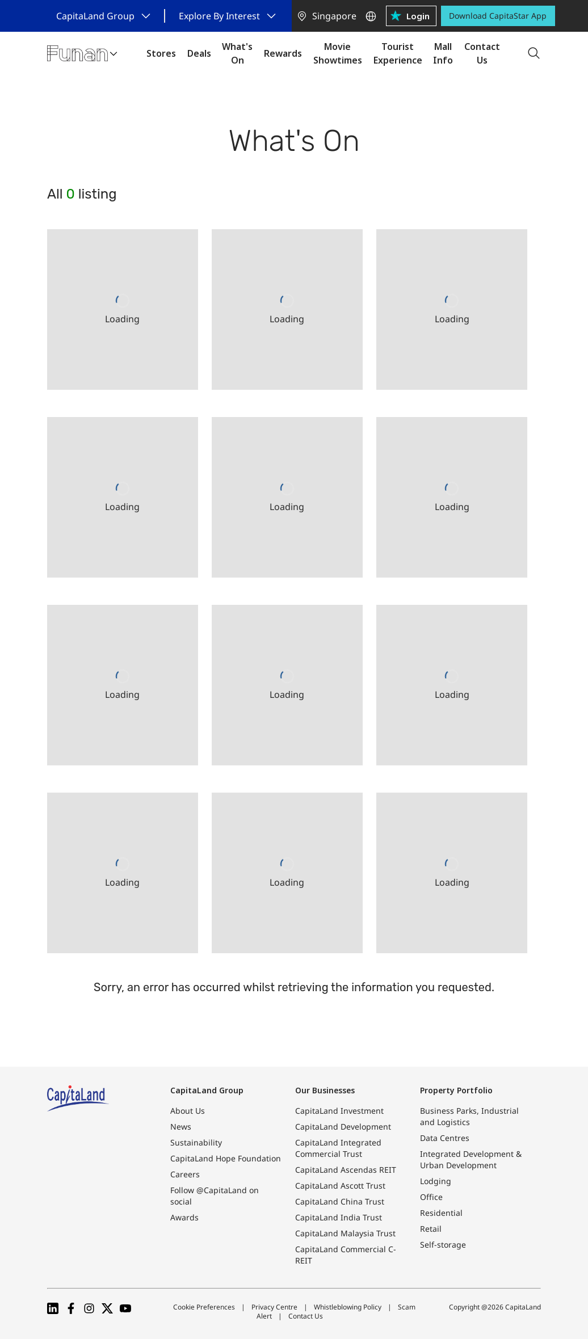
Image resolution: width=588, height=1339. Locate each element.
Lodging (435, 1181)
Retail (431, 1228)
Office (431, 1196)
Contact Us (305, 1316)
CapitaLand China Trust (339, 1201)
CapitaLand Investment (339, 1110)
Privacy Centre (274, 1307)
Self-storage (443, 1244)
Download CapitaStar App (498, 15)
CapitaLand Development (343, 1126)
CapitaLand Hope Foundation (225, 1158)
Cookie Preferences (204, 1307)
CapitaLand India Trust (338, 1217)
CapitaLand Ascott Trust (340, 1185)
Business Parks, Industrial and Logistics (469, 1116)
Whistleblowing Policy (347, 1307)
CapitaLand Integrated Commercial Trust (338, 1148)
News (180, 1126)
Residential (441, 1212)
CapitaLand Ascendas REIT (345, 1169)
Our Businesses (325, 1090)
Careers (185, 1174)
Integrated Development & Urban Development (471, 1159)
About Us (187, 1110)
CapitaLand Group (206, 1090)
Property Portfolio (456, 1090)
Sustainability (196, 1142)
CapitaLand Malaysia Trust (345, 1233)
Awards (184, 1217)
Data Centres (444, 1137)
